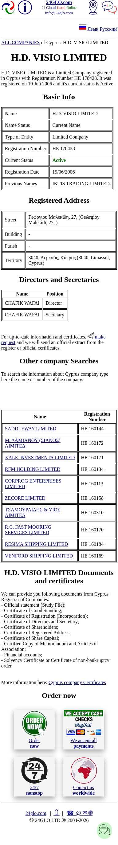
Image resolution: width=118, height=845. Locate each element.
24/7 (34, 776)
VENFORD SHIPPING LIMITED (39, 555)
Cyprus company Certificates (77, 682)
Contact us (84, 776)
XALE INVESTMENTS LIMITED (40, 457)
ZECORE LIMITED (25, 498)
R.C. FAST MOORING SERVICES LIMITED (28, 529)
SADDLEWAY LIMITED (30, 428)
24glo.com (36, 813)
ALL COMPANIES (20, 42)
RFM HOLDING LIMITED (32, 469)
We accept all (83, 729)
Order (35, 729)
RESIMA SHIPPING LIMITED (36, 544)
